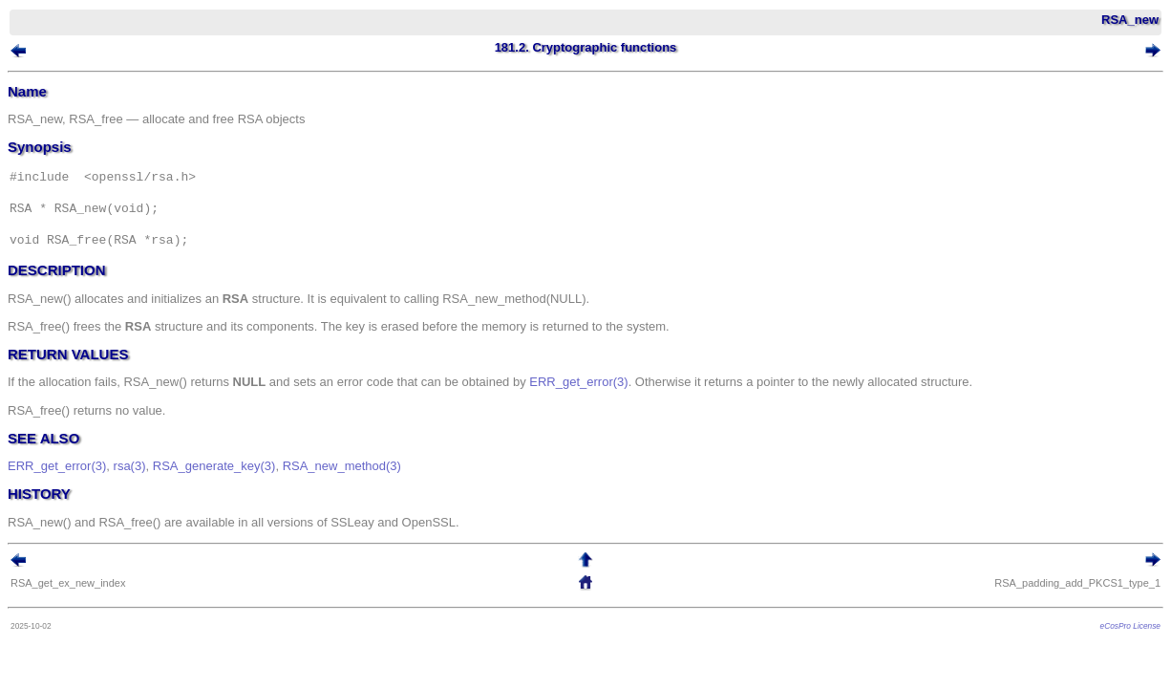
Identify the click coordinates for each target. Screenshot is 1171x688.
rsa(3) (158, 488)
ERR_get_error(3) (607, 404)
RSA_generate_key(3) (243, 488)
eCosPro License (1102, 648)
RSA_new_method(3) (370, 488)
